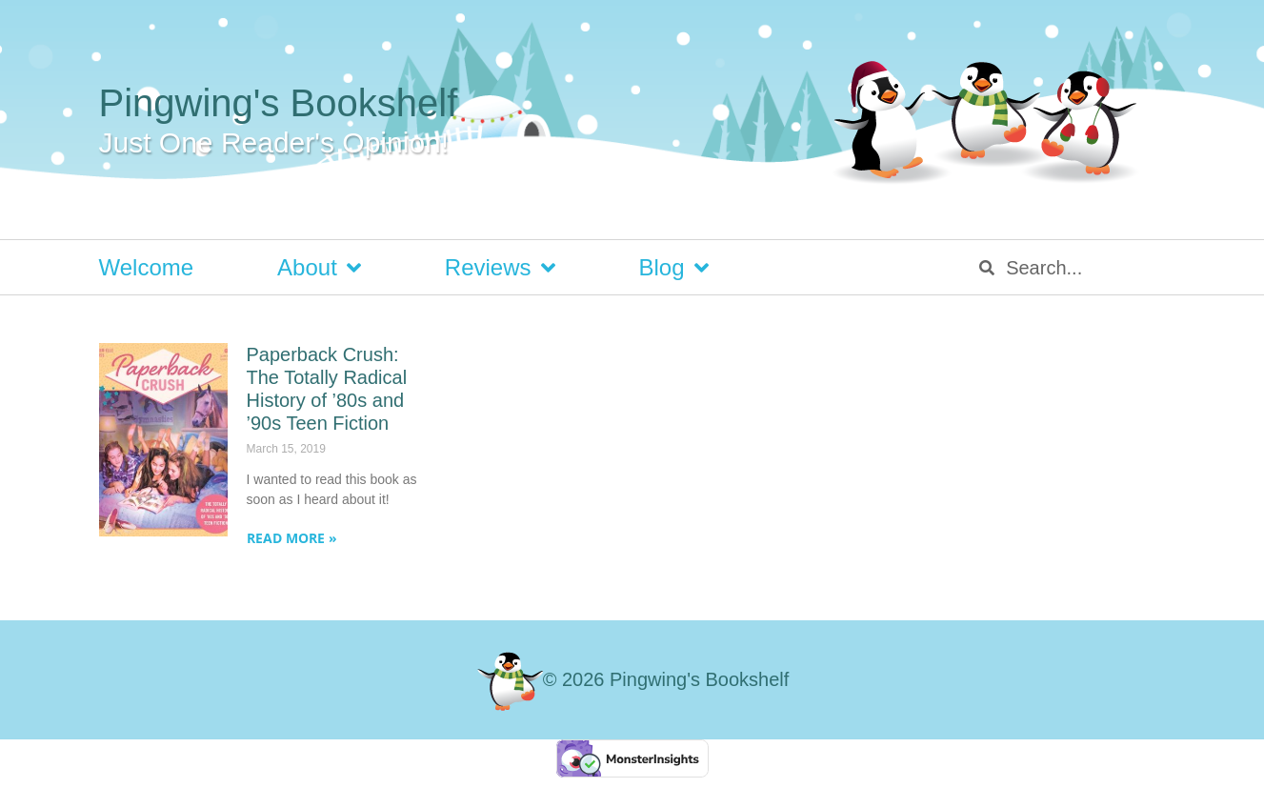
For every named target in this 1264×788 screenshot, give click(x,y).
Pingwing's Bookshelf (278, 103)
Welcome (146, 267)
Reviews (500, 268)
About (319, 268)
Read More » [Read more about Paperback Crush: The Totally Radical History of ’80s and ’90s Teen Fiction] (292, 538)
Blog (674, 268)
